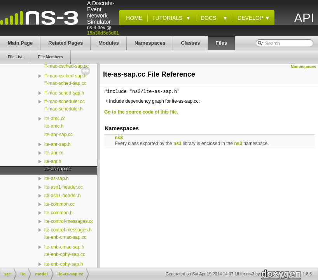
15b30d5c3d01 (103, 33)
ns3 (119, 137)
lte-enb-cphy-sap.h (63, 264)
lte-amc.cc (55, 118)
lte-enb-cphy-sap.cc (64, 254)
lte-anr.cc (53, 153)
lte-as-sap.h (56, 178)
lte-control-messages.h (67, 230)
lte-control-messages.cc (69, 221)
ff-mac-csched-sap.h (65, 76)
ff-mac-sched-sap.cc (65, 83)
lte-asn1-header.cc (63, 187)
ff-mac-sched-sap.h (64, 93)
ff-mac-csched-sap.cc (66, 66)
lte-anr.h (52, 161)
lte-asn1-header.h (62, 195)
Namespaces (303, 66)
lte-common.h (58, 212)
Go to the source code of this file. (141, 112)
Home (132, 18)
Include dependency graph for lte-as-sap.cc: (152, 101)
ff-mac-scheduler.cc (64, 101)
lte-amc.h (53, 126)
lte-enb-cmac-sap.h (64, 247)
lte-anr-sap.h (57, 144)
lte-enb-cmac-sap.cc (65, 237)
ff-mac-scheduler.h (63, 109)
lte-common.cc (59, 204)
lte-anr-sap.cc (58, 134)
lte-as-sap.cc (57, 169)
